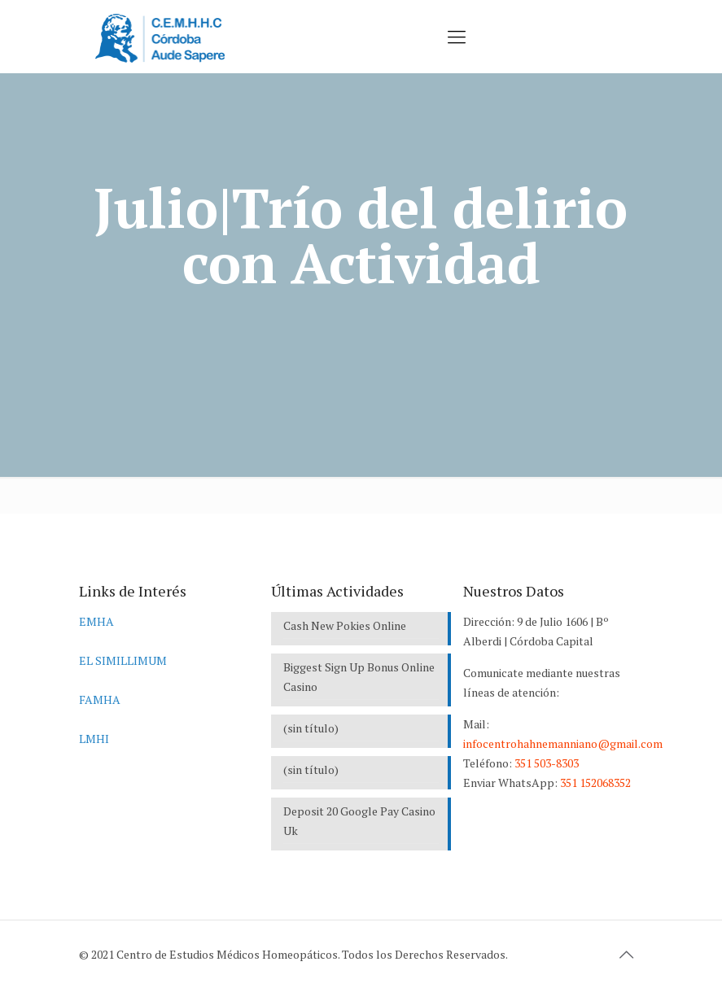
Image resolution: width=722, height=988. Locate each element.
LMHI (94, 738)
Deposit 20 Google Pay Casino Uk (359, 820)
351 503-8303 (546, 763)
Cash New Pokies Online (344, 625)
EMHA (96, 621)
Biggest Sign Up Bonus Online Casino (359, 676)
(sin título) (311, 728)
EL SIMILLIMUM (123, 660)
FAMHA (99, 699)
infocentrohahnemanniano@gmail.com (563, 743)
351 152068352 (595, 782)
